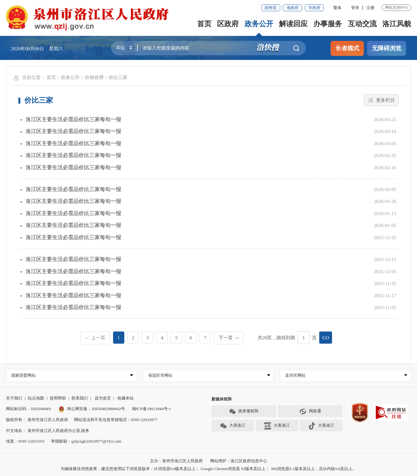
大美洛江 (233, 425)
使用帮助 (58, 398)
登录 (355, 7)
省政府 (292, 7)
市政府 (314, 7)
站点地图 (36, 398)
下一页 (229, 337)
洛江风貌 (396, 24)
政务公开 (259, 24)
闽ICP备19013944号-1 (151, 408)
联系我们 (80, 398)
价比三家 (118, 77)
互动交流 (362, 24)
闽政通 (310, 411)
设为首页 (103, 398)
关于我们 (14, 398)
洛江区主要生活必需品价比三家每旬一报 (73, 119)
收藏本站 (125, 398)
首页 (204, 24)
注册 (370, 7)
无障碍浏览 (386, 48)
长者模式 (347, 48)
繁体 (337, 7)
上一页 (95, 337)
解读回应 (293, 24)
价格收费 (94, 77)
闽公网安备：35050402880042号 (91, 408)
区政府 (228, 24)
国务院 (271, 7)
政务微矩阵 (244, 411)
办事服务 (327, 24)
